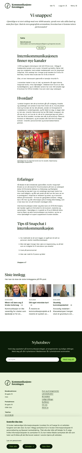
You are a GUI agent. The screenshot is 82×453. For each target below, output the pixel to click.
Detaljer (28, 446)
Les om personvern (14, 441)
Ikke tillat (46, 446)
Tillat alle (13, 446)
